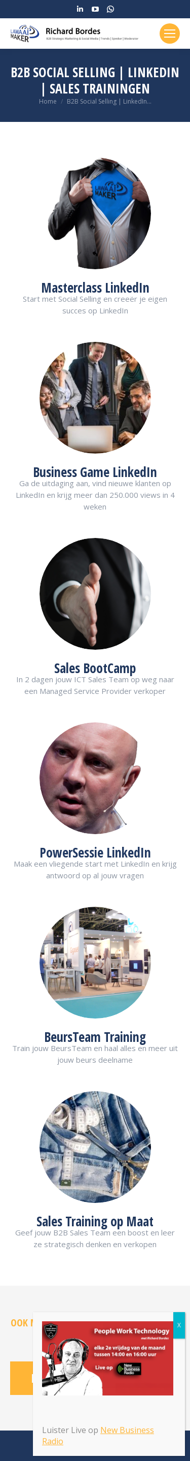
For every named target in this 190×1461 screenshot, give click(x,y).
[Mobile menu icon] (170, 33)
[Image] (95, 213)
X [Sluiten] (179, 1325)
